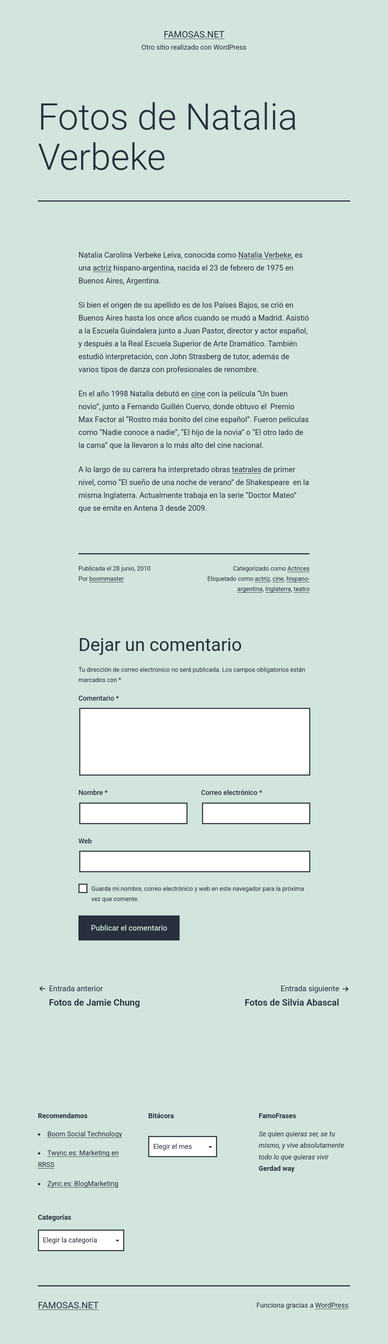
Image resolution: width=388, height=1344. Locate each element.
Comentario (98, 698)
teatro (302, 589)
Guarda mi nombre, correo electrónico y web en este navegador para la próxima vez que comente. (197, 894)
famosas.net (194, 34)
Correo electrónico (231, 792)
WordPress (331, 1305)
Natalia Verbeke (264, 255)
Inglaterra (278, 589)
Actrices (299, 568)
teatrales (246, 469)
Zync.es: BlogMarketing (82, 1184)
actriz (102, 267)
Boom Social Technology (84, 1134)
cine (198, 393)
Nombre (93, 792)
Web (85, 841)
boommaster (106, 578)
